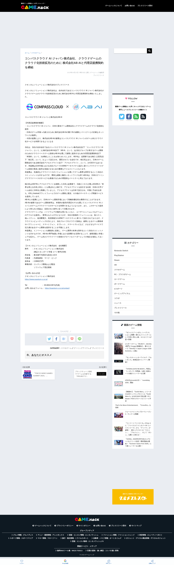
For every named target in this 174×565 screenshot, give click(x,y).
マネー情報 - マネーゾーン (47, 540)
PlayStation (119, 255)
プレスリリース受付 (144, 6)
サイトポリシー (84, 528)
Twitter (122, 120)
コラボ (117, 300)
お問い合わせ (130, 6)
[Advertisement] (87, 29)
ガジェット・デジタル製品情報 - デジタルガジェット (146, 540)
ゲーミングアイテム (82, 348)
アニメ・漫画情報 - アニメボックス (51, 537)
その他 (117, 314)
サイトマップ (136, 528)
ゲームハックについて (113, 6)
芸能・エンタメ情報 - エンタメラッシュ (84, 537)
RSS (143, 120)
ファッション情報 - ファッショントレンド (119, 537)
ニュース (118, 305)
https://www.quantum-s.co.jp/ (36, 279)
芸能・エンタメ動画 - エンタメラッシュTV (88, 543)
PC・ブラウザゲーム (123, 275)
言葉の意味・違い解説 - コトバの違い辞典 (103, 553)
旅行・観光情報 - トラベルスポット (75, 540)
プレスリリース (98, 348)
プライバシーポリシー (65, 528)
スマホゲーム (66, 348)
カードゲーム (120, 280)
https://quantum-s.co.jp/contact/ (57, 288)
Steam (117, 260)
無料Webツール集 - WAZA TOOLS (69, 553)
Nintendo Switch (121, 251)
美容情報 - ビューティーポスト (150, 537)
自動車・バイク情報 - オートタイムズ (107, 540)
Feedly (136, 120)
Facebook (129, 120)
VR (115, 265)
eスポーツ (118, 290)
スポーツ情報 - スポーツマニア (21, 540)
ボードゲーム (120, 285)
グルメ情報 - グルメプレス (23, 537)
